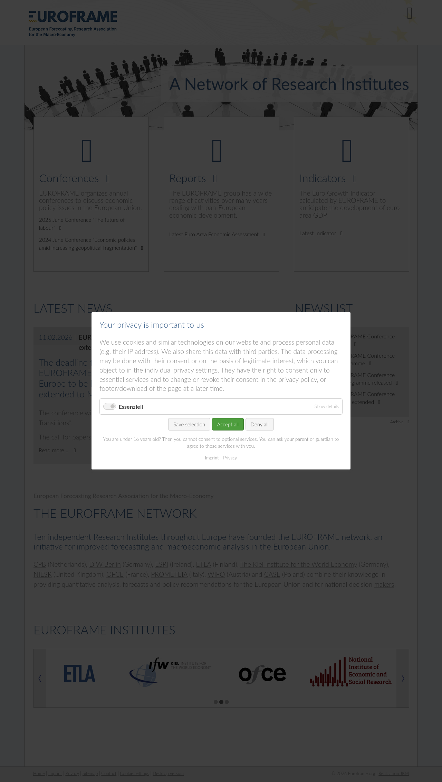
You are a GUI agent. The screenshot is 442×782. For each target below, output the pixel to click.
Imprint (212, 458)
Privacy (230, 458)
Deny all (260, 425)
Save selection (189, 425)
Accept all (228, 425)
